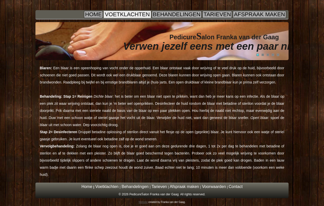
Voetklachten (127, 14)
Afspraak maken (259, 14)
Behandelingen (176, 14)
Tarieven (217, 14)
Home (93, 14)
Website (143, 202)
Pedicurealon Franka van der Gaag (224, 37)
